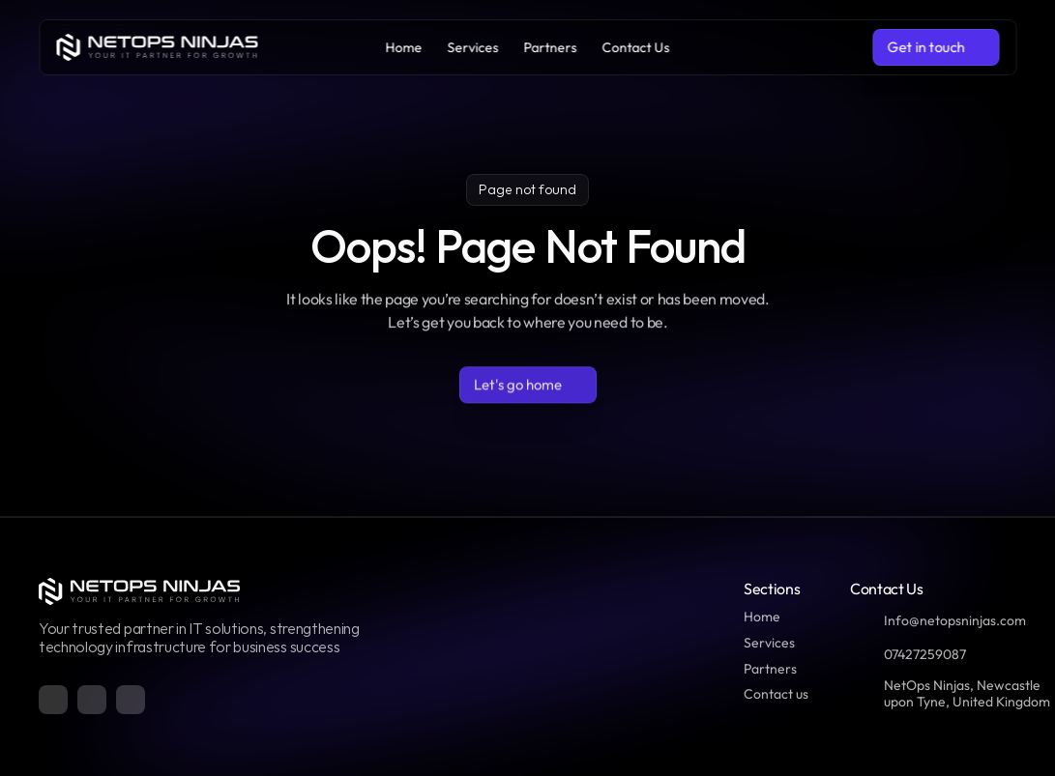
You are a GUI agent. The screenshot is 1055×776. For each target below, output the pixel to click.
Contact (768, 694)
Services (769, 642)
